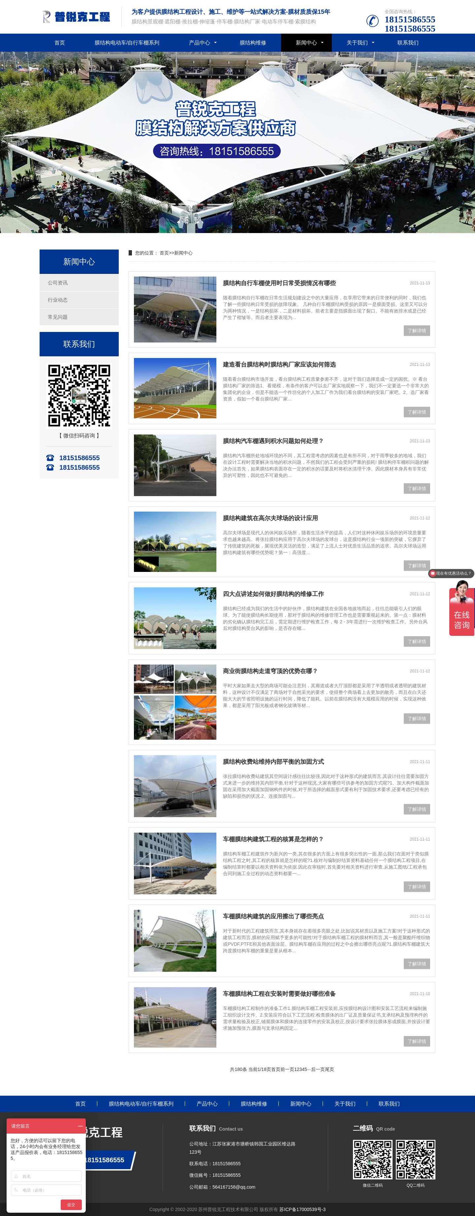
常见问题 (58, 317)
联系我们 (408, 42)
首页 (59, 42)
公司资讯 (58, 282)
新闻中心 (306, 42)
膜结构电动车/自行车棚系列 (127, 42)
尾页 (329, 1069)
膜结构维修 (253, 42)
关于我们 (357, 42)
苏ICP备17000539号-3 (302, 1209)
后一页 (318, 1069)
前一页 (287, 1069)
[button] (235, 226)
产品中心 (199, 42)
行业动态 (58, 300)
